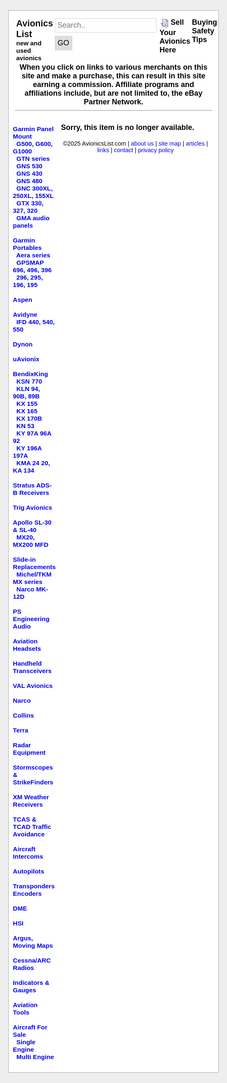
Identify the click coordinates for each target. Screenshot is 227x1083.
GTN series (33, 158)
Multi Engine (35, 1056)
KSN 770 (29, 381)
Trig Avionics (32, 507)
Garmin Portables (27, 244)
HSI (18, 923)
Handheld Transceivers (32, 667)
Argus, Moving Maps (33, 942)
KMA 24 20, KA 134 (31, 466)
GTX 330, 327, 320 (28, 207)
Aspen (22, 299)
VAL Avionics (32, 685)
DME (20, 908)
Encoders (27, 893)
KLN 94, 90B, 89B (26, 392)
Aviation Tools (25, 1008)
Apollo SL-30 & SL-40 (32, 526)
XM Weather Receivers (31, 800)
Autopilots (28, 871)
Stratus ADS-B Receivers (32, 489)
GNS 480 (30, 180)
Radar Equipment (29, 749)
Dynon (23, 344)
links (103, 150)
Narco (22, 700)
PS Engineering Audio (31, 619)
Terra (20, 730)
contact (123, 150)
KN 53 (25, 425)
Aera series (33, 255)
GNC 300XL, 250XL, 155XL (33, 192)
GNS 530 (30, 166)
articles (195, 143)
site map (169, 143)
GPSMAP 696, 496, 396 (32, 266)
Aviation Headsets (27, 645)
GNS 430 (30, 173)
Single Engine (24, 1045)
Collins (23, 715)
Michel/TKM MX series (32, 578)
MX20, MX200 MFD (30, 541)
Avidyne (25, 314)
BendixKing (30, 373)
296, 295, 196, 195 (28, 281)
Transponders (33, 886)
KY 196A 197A (27, 452)
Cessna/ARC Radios (32, 964)
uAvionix (26, 359)
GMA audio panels (31, 221)
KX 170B (29, 418)
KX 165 (27, 410)
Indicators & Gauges (31, 986)
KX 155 (27, 403)
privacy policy (155, 150)
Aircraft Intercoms (28, 852)
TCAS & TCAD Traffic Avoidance (32, 827)
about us (142, 143)
